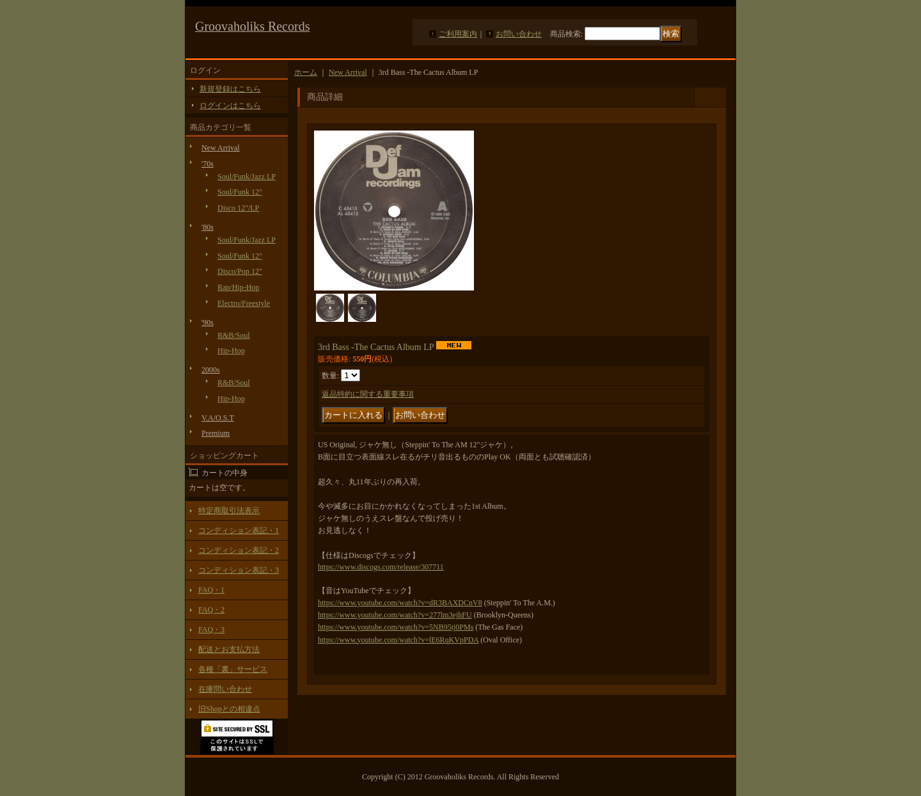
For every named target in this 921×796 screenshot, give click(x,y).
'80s (207, 227)
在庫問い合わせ (225, 689)
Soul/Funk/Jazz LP (246, 176)
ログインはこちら (230, 105)
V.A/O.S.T (217, 417)
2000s (210, 369)
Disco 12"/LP (238, 207)
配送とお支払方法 (229, 649)
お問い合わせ (519, 33)
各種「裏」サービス (232, 669)
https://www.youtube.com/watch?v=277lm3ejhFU (395, 614)
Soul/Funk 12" (239, 191)
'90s (207, 322)
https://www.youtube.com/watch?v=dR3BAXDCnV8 (400, 602)
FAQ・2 (211, 609)
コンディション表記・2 (238, 550)
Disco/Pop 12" (239, 271)
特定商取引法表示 (229, 510)
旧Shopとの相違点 (229, 708)
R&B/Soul (233, 335)
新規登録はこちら (230, 88)
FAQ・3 (211, 629)
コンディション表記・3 (238, 570)
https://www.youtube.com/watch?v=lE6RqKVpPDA (398, 639)
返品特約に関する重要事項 (368, 394)
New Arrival (220, 147)
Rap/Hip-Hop (238, 287)
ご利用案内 (458, 33)
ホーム (305, 72)
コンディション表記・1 (238, 530)
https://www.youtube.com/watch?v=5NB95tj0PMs (395, 627)
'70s (207, 163)
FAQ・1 (211, 589)
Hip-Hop (231, 350)
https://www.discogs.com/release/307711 (381, 566)
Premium (215, 433)
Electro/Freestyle (243, 303)
